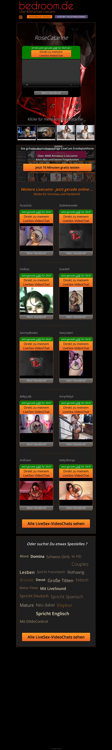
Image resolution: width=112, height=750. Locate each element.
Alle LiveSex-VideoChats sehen (56, 523)
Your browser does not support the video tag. (51, 74)
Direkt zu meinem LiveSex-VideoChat (51, 53)
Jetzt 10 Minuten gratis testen (57, 167)
